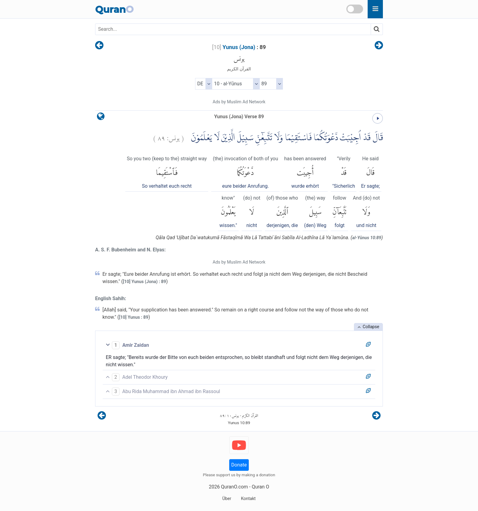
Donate (239, 465)
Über (226, 498)
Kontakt (248, 498)
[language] (100, 117)
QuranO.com (234, 487)
